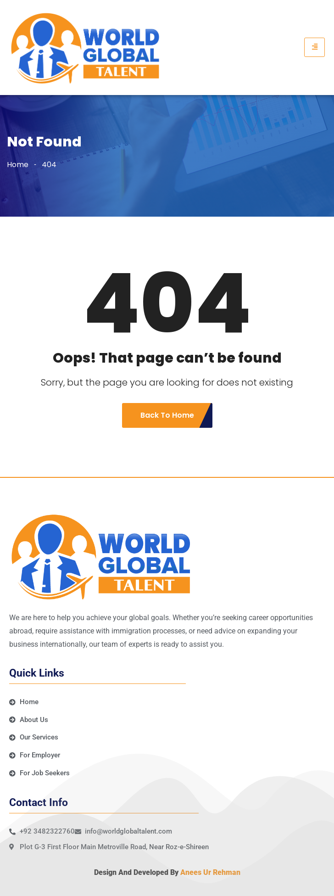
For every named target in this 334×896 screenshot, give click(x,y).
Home (17, 164)
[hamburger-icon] (314, 47)
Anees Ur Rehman (210, 872)
